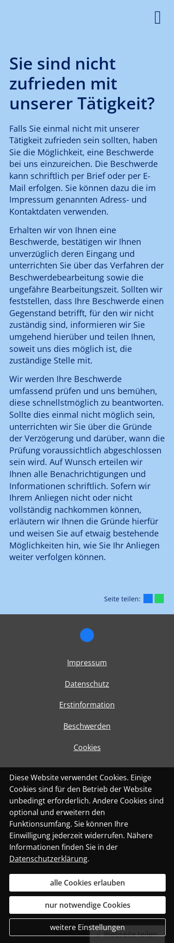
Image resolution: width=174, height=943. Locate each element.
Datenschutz (87, 684)
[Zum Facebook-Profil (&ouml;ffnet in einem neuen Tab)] (87, 635)
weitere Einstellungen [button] (87, 927)
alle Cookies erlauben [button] (87, 883)
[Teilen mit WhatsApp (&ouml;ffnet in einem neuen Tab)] (159, 598)
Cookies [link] (87, 747)
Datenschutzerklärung (48, 859)
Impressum (87, 662)
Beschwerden (87, 726)
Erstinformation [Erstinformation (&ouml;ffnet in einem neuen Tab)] (87, 705)
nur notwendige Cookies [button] (87, 905)
